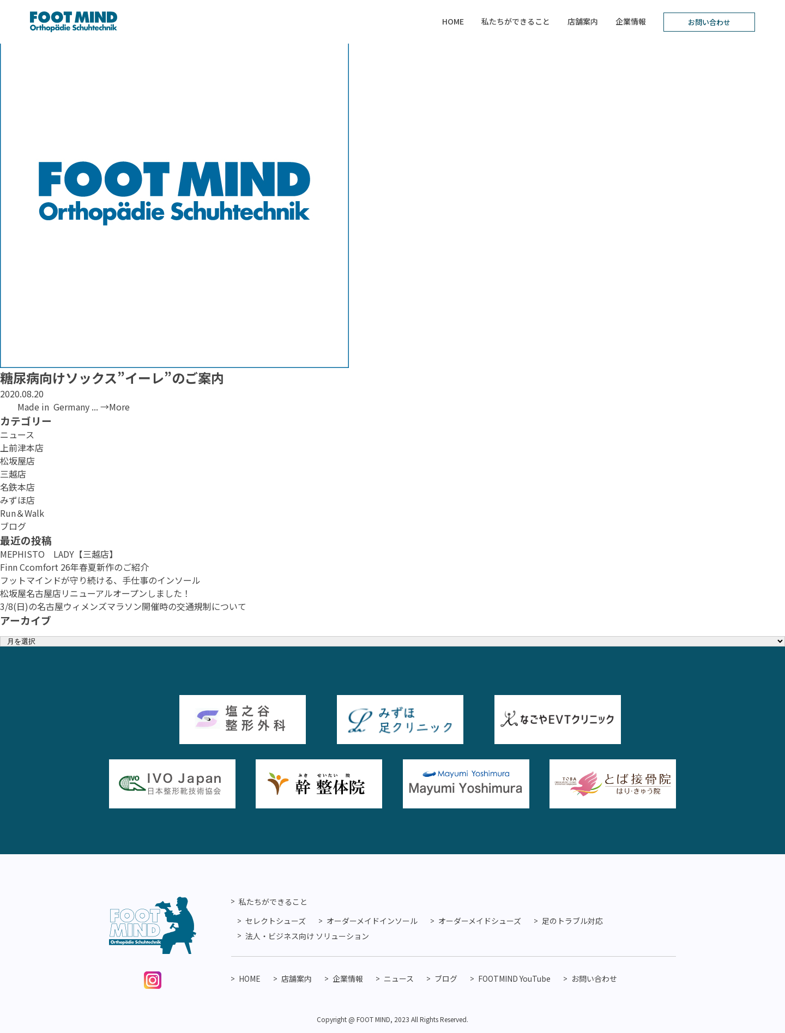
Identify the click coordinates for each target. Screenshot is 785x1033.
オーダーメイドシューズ (479, 920)
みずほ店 (17, 499)
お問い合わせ (709, 22)
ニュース (17, 434)
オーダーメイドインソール (372, 920)
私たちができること (515, 21)
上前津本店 (22, 447)
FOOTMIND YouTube (514, 978)
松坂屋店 (17, 460)
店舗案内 (582, 21)
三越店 (13, 473)
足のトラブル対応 (572, 920)
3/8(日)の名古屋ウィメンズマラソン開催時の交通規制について (123, 606)
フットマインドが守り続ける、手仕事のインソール (100, 580)
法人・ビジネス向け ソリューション (307, 936)
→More (115, 406)
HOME (453, 21)
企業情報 (630, 21)
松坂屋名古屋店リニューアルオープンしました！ (95, 593)
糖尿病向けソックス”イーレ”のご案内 (112, 377)
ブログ (13, 526)
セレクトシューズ (275, 920)
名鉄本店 (17, 486)
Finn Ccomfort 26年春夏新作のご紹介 (74, 566)
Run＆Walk (22, 512)
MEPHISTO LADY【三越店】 (59, 553)
